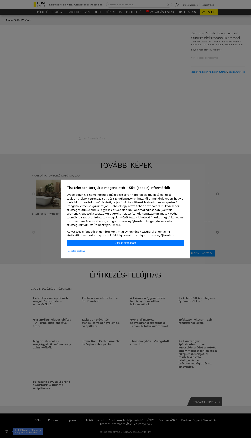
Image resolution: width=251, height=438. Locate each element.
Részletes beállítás (76, 251)
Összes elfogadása (125, 243)
